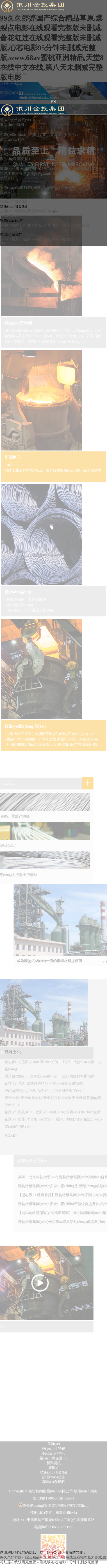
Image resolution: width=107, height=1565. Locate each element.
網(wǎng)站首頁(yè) (15, 120)
